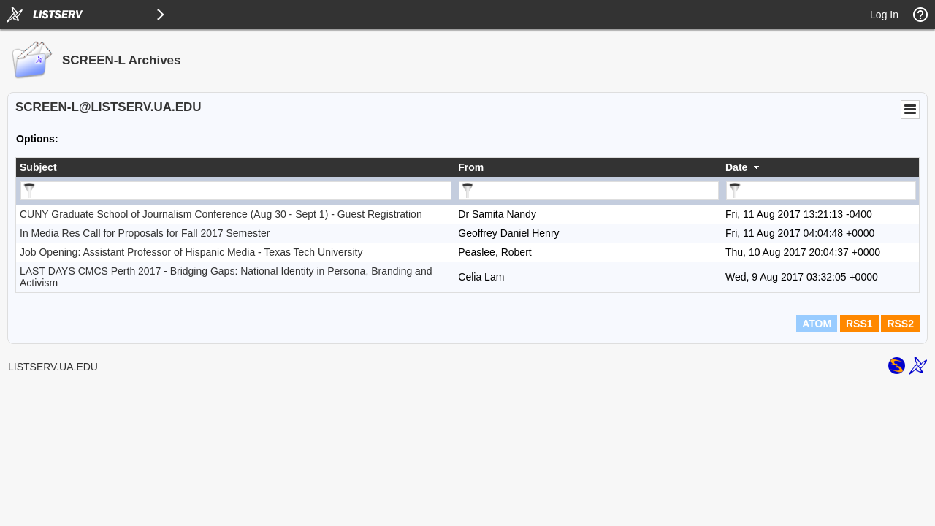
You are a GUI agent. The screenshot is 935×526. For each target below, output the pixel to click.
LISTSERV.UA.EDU (53, 367)
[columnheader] (235, 167)
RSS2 (900, 323)
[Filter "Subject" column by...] (235, 190)
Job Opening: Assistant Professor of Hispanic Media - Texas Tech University (191, 252)
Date (736, 167)
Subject (38, 167)
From (471, 167)
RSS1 (859, 323)
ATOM (816, 323)
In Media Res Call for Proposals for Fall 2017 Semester (145, 233)
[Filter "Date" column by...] (821, 190)
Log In (884, 14)
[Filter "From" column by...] (589, 190)
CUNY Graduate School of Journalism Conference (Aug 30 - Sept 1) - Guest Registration (221, 214)
